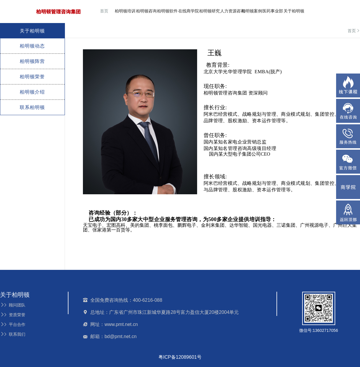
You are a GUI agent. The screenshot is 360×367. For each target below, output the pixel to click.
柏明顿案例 (251, 11)
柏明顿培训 (125, 11)
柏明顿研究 (209, 11)
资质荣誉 (12, 314)
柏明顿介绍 (32, 91)
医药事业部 (272, 11)
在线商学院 (188, 11)
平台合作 (12, 324)
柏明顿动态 (32, 45)
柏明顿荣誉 (32, 76)
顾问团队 (12, 305)
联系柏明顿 (32, 107)
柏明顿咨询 (146, 11)
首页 (104, 11)
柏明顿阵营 (32, 61)
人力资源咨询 (232, 11)
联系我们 (12, 334)
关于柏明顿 (294, 11)
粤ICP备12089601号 (180, 357)
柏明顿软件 (167, 11)
